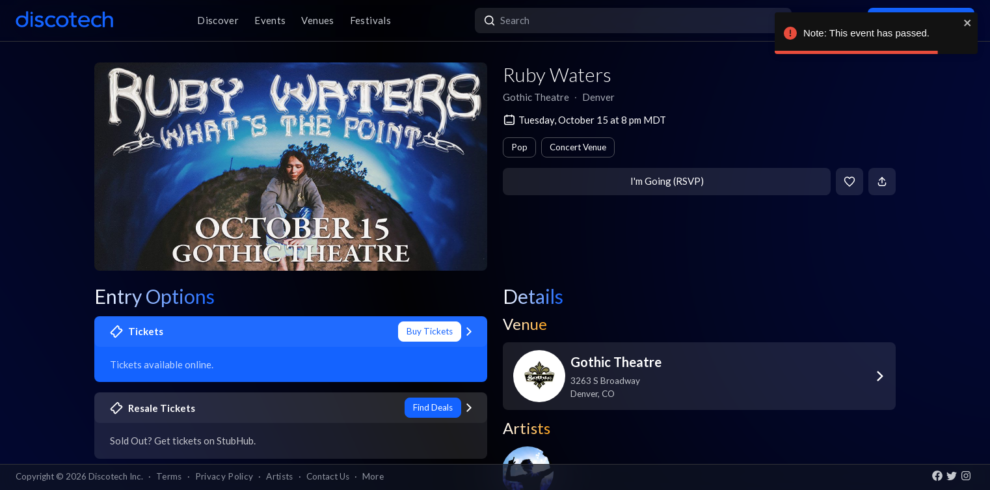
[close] (967, 23)
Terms (169, 476)
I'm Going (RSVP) (667, 181)
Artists (279, 476)
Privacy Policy (224, 476)
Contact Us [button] (327, 476)
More (373, 476)
